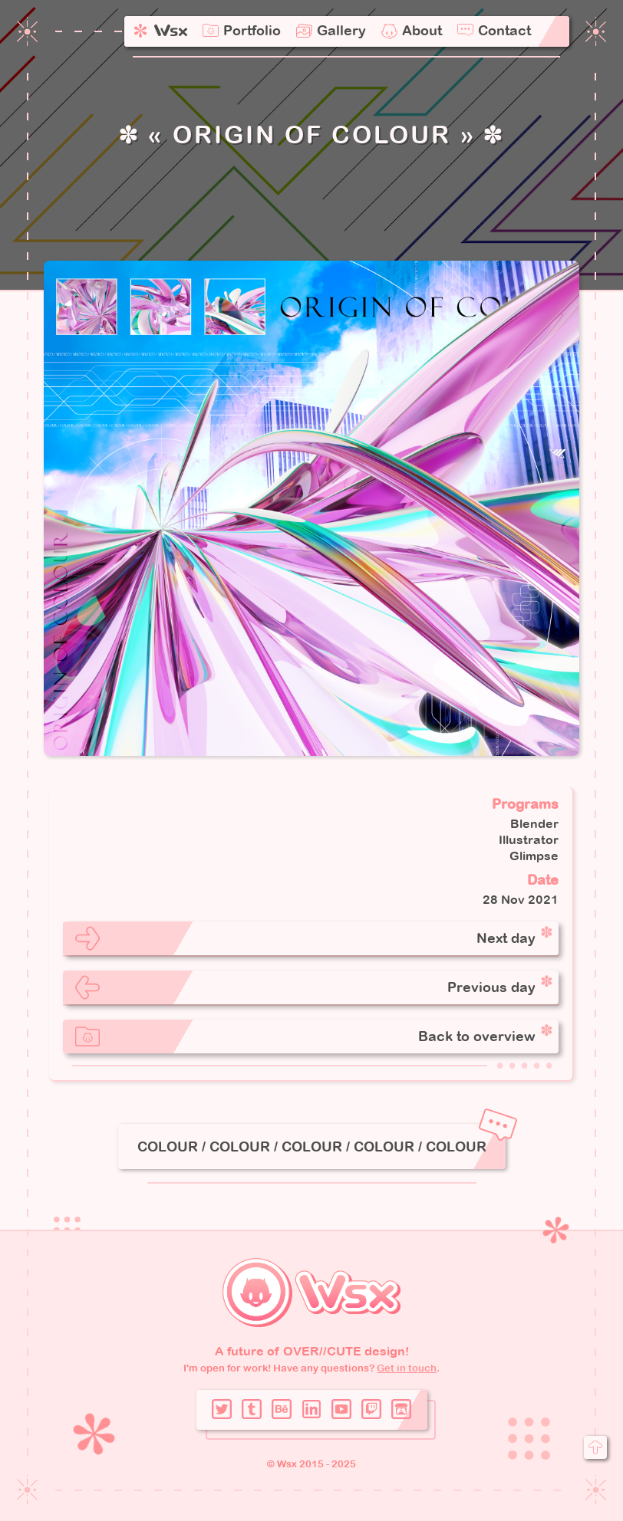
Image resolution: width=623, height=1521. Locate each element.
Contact (504, 30)
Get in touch (407, 1368)
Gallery (341, 30)
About (422, 30)
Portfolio (252, 30)
